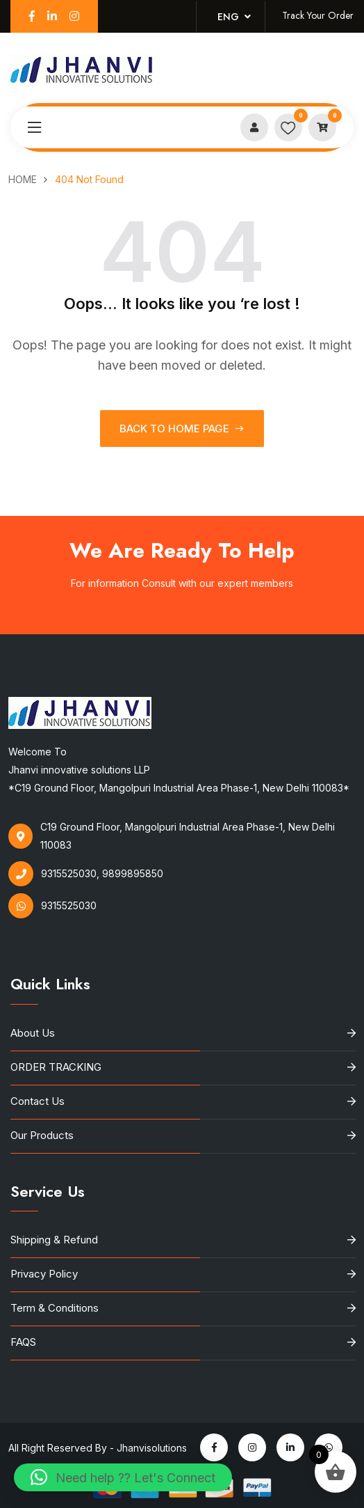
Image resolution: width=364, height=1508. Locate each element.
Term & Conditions (54, 1307)
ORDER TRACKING (55, 1067)
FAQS (23, 1342)
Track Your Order (318, 15)
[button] (123, 1477)
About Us (32, 1032)
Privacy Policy (44, 1273)
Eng (234, 17)
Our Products (42, 1135)
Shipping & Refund (54, 1239)
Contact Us (37, 1101)
